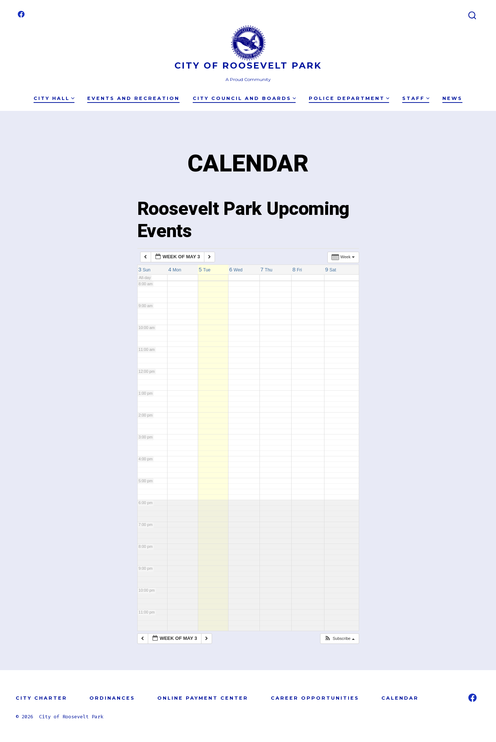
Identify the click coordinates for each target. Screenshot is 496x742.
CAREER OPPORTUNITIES (315, 698)
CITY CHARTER (41, 698)
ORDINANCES (112, 698)
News (452, 98)
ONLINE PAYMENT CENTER (202, 698)
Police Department (349, 98)
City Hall (54, 98)
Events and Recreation (133, 98)
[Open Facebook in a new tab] (21, 14)
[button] (339, 639)
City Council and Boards (244, 98)
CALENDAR (400, 698)
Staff (416, 98)
